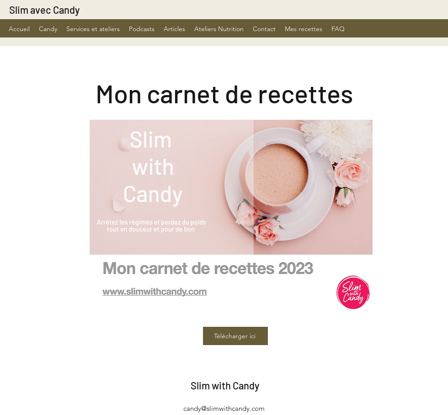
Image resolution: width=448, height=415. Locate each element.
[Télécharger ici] (235, 336)
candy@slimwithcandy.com (224, 408)
